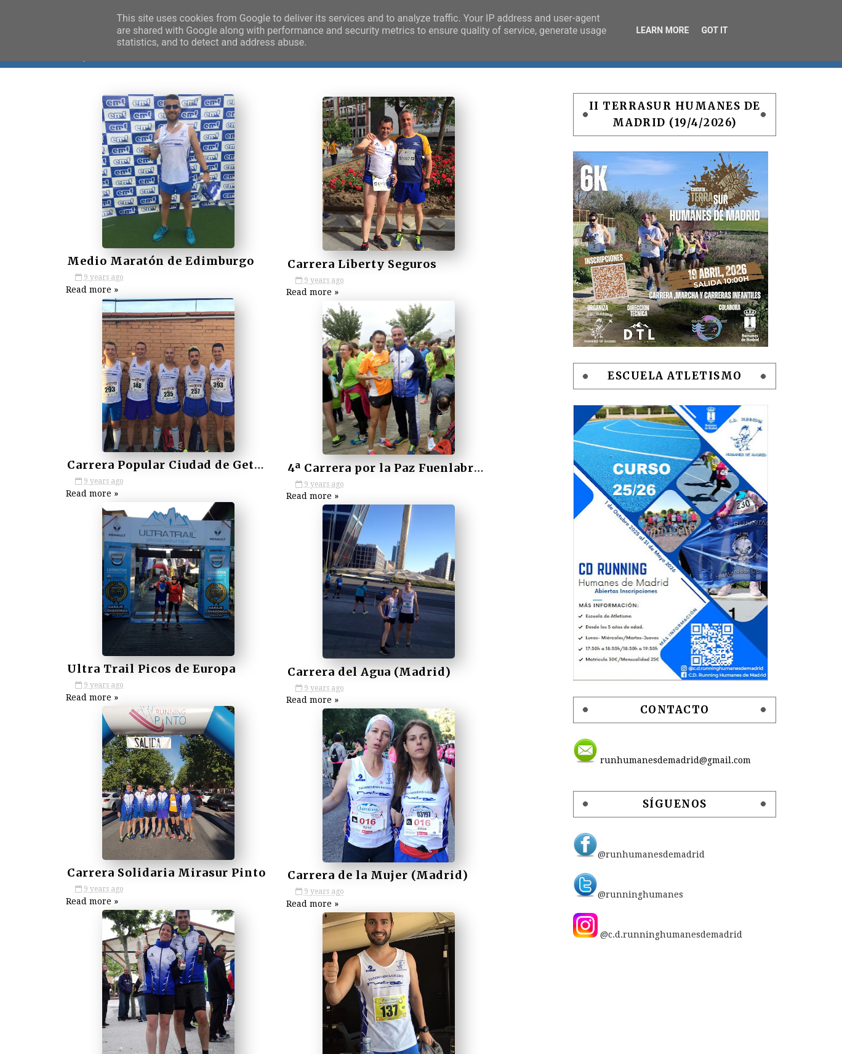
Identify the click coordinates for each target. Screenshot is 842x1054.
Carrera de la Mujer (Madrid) (321, 666)
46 (277, 923)
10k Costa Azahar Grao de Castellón (189, 867)
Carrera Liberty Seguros (306, 263)
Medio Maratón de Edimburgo (173, 263)
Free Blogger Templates (607, 1038)
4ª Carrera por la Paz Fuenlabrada (183, 464)
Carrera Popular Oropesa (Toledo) (487, 867)
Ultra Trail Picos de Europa (315, 464)
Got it (714, 30)
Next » (322, 923)
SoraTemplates (451, 1038)
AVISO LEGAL (213, 1038)
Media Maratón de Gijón (307, 867)
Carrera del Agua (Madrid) (465, 464)
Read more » (105, 289)
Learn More (662, 30)
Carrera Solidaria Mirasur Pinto (178, 666)
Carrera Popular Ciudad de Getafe (486, 263)
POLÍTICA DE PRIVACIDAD (307, 1038)
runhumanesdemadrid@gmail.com (648, 763)
